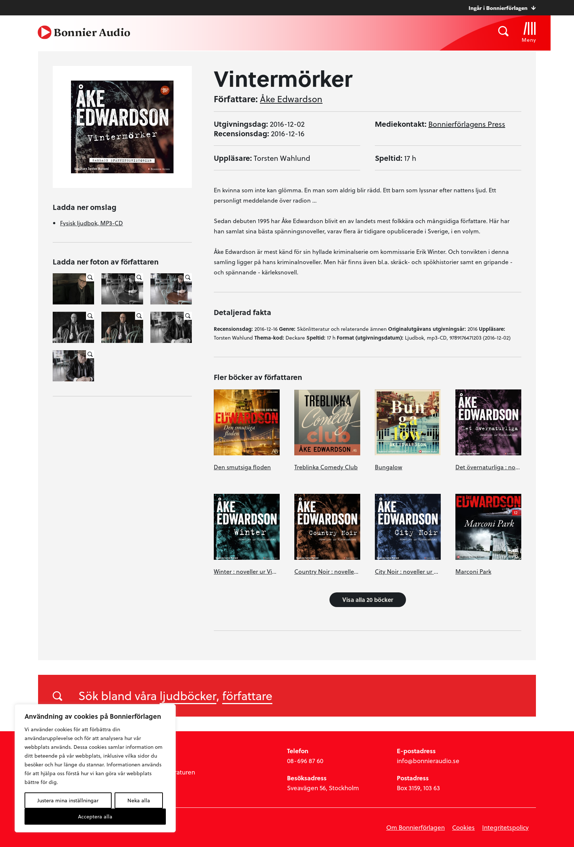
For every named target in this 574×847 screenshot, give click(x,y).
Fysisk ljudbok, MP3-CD (91, 223)
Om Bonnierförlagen (415, 827)
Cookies (463, 827)
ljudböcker (188, 695)
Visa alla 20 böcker (367, 599)
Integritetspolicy (505, 827)
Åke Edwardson (291, 99)
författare (247, 695)
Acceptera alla (95, 816)
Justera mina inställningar (67, 800)
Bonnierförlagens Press (466, 123)
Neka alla (138, 800)
